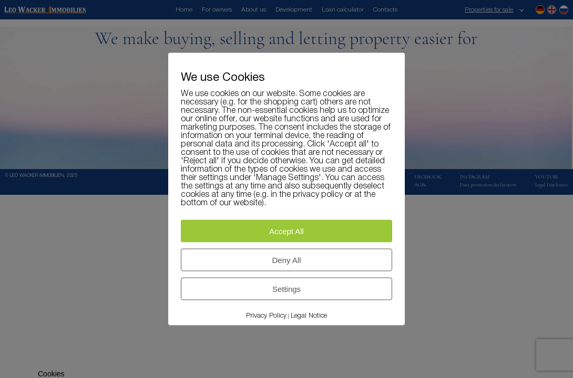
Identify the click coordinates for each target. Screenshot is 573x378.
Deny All (286, 260)
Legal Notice (309, 316)
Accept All (286, 231)
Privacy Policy (266, 316)
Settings (286, 289)
